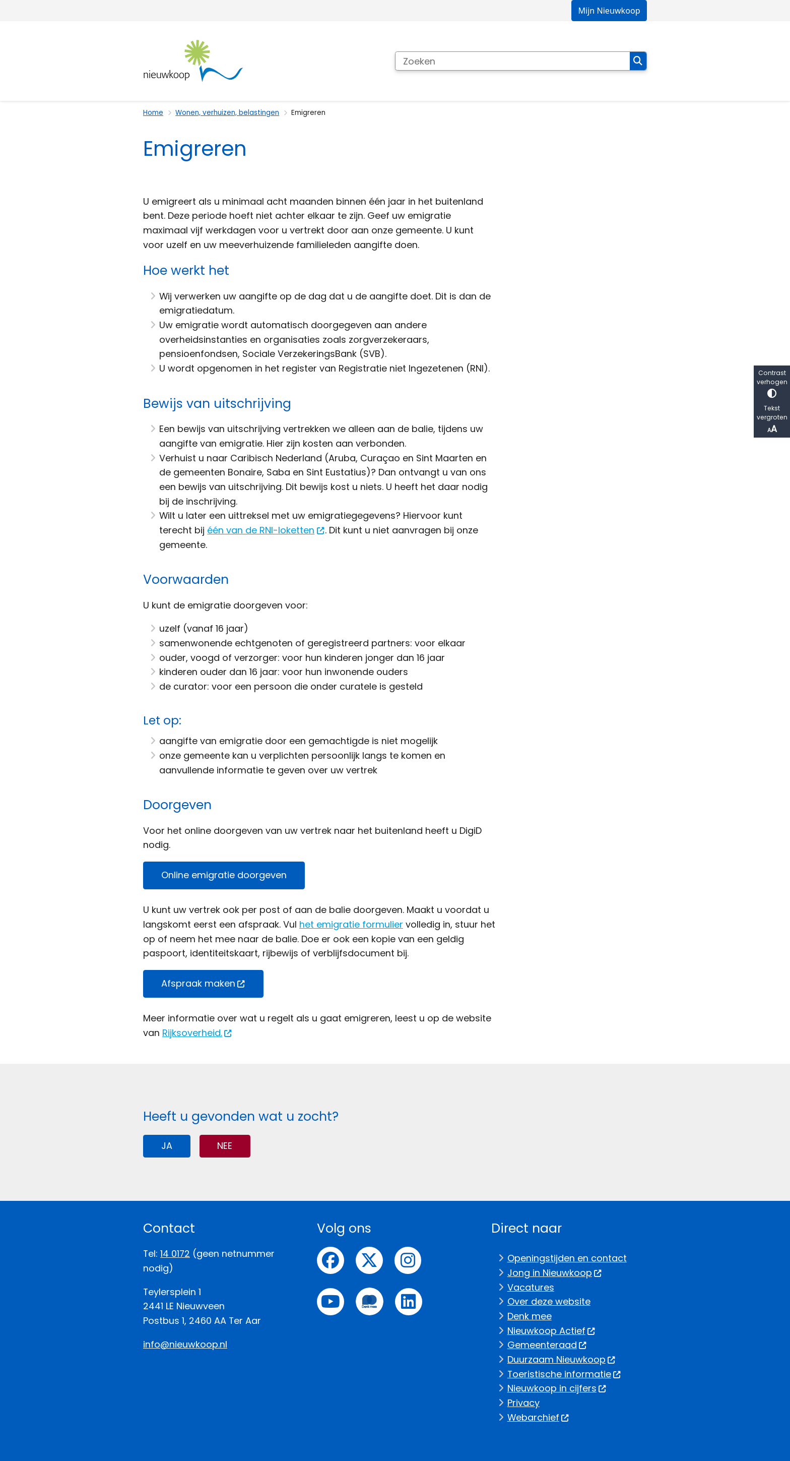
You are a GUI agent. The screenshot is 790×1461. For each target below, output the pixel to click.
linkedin (408, 1301)
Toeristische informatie (564, 1374)
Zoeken (637, 61)
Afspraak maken (203, 983)
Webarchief (538, 1417)
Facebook (330, 1260)
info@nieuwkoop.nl (185, 1344)
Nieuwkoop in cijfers (557, 1388)
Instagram (408, 1260)
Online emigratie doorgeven (224, 875)
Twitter (369, 1260)
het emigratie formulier (351, 924)
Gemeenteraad (547, 1344)
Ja (166, 1145)
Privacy (523, 1402)
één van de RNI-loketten (265, 530)
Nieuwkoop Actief (551, 1330)
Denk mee (529, 1316)
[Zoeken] (513, 61)
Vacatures (530, 1287)
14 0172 (175, 1253)
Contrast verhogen (772, 383)
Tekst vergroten (772, 420)
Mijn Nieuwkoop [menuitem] (609, 10)
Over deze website (548, 1301)
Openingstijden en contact (567, 1258)
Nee (224, 1145)
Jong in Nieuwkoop (554, 1272)
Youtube (330, 1301)
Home (153, 112)
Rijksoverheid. (197, 1032)
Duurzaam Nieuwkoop (561, 1359)
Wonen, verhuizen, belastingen (227, 112)
